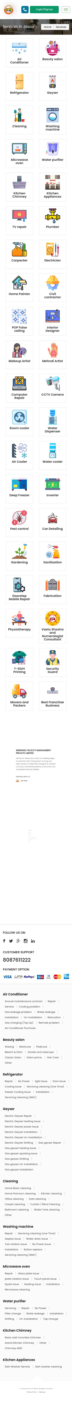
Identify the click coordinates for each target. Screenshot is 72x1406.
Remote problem (49, 1023)
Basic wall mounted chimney (23, 1337)
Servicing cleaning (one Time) (46, 1086)
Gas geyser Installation (19, 1169)
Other (8, 1063)
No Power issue (41, 1244)
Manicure (25, 1047)
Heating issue (33, 1284)
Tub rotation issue (16, 1244)
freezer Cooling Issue (18, 1092)
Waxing (10, 1047)
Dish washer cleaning (48, 1366)
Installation (12, 1017)
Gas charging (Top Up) (19, 1023)
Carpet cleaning (15, 1204)
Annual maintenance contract (24, 1001)
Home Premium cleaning (20, 1193)
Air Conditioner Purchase (20, 1028)
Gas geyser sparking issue (21, 1153)
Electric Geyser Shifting (19, 1143)
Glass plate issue (29, 1273)
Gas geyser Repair (50, 1143)
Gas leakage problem (18, 1012)
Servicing (11, 1308)
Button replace (33, 1249)
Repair (52, 1001)
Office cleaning (14, 1199)
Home (47, 27)
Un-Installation (33, 1017)
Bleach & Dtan (14, 1052)
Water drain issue (37, 1239)
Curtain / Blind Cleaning (45, 1204)
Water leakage (46, 1012)
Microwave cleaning (17, 1289)
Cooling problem (30, 1006)
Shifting (10, 1319)
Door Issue (59, 1081)
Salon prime (34, 1057)
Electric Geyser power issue (22, 1126)
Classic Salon (13, 1057)
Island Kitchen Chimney (20, 1343)
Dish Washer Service (18, 1366)
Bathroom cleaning (17, 1209)
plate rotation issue (17, 1279)
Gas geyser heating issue (21, 1148)
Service (9, 1006)
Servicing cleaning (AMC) (20, 1097)
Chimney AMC (13, 1348)
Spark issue (12, 1284)
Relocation (54, 1017)
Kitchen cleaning (52, 1193)
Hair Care (53, 1057)
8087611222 (17, 960)
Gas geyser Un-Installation (22, 1164)
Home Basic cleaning (18, 1188)
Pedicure (42, 1047)
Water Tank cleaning (47, 1209)
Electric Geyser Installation (21, 1132)
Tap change (50, 1319)
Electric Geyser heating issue (23, 1121)
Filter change (13, 1313)
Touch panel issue (45, 1279)
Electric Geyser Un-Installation (24, 1137)
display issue (13, 1239)
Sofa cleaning (38, 1199)
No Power (24, 1081)
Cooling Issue (13, 1086)
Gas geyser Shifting (17, 1159)
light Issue (41, 1081)
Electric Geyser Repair (18, 1116)
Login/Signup (44, 9)
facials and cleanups (41, 1052)
